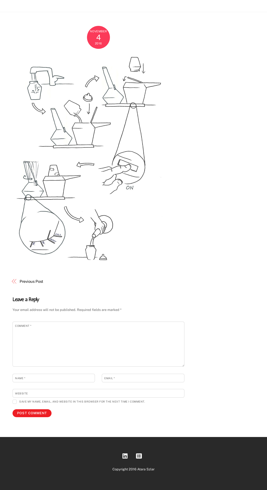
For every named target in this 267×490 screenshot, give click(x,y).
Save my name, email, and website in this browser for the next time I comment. (82, 401)
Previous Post (31, 281)
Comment (23, 325)
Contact (253, 4)
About (236, 4)
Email (109, 378)
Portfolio (220, 4)
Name (20, 378)
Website (21, 393)
